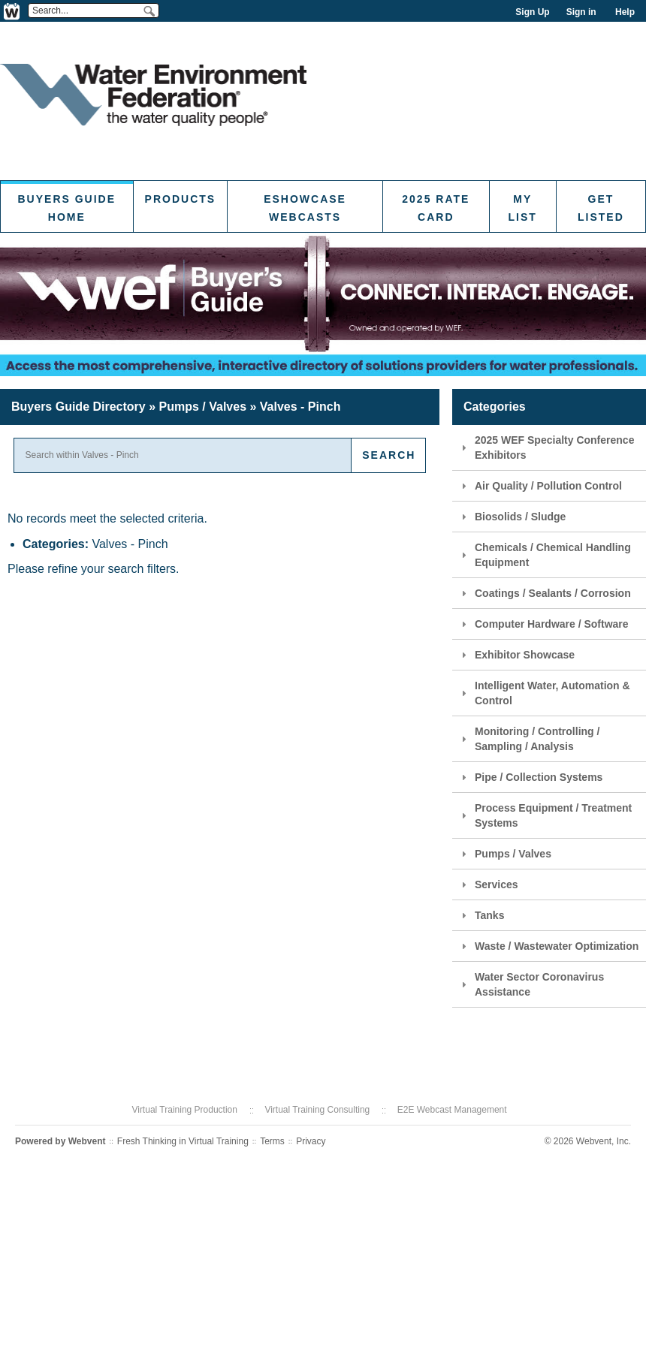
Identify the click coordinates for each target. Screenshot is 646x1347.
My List (523, 208)
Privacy (310, 1141)
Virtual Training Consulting (317, 1109)
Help (625, 12)
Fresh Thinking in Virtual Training (183, 1141)
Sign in (581, 12)
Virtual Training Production (184, 1109)
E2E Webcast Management (452, 1109)
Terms (272, 1141)
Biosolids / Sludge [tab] (511, 517)
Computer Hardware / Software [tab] (543, 624)
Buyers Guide (78, 406)
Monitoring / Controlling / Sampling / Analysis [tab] (528, 738)
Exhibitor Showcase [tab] (516, 655)
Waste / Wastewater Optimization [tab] (547, 946)
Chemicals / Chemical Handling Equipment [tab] (544, 554)
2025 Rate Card (435, 208)
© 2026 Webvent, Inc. (588, 1141)
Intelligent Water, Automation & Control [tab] (543, 693)
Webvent (87, 1141)
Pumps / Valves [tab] (504, 854)
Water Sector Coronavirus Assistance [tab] (530, 984)
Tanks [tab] (480, 915)
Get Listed (601, 208)
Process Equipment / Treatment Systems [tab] (544, 815)
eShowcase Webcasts (305, 208)
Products (180, 199)
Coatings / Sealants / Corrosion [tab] (544, 593)
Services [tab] (487, 884)
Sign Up (532, 12)
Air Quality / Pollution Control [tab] (539, 486)
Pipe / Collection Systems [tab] (529, 777)
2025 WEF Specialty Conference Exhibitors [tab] (545, 447)
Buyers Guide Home (67, 208)
